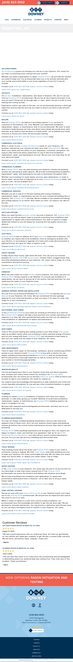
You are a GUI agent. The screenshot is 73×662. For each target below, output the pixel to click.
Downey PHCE (44, 77)
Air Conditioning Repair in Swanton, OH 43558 (22, 526)
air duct (8, 96)
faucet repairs (33, 258)
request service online (39, 87)
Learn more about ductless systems (16, 231)
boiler (51, 123)
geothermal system (15, 313)
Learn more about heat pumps (14, 345)
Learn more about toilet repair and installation (21, 463)
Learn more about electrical (13, 250)
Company (58, 20)
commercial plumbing (52, 180)
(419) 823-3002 (13, 2)
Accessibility (45, 660)
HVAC (7, 20)
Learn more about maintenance (15, 367)
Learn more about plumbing (13, 415)
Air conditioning (8, 72)
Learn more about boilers (12, 140)
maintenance (43, 356)
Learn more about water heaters (15, 488)
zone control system (32, 494)
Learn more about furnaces (13, 288)
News (66, 20)
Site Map (52, 660)
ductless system (29, 216)
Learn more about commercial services (18, 210)
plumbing (21, 397)
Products (48, 20)
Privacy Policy (37, 660)
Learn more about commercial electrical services (22, 164)
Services (36, 650)
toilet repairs (40, 453)
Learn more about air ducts (13, 117)
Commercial (16, 20)
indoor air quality (47, 377)
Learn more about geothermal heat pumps (19, 326)
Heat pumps (64, 332)
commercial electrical (30, 147)
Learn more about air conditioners (16, 90)
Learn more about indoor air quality (16, 391)
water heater (12, 470)
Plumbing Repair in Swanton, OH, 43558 (19, 549)
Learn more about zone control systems (18, 514)
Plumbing (38, 20)
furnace (32, 275)
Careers (36, 643)
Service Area (36, 656)
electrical (43, 237)
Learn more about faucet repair (15, 269)
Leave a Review (38, 631)
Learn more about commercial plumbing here (20, 188)
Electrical (27, 20)
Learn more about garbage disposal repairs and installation (26, 307)
